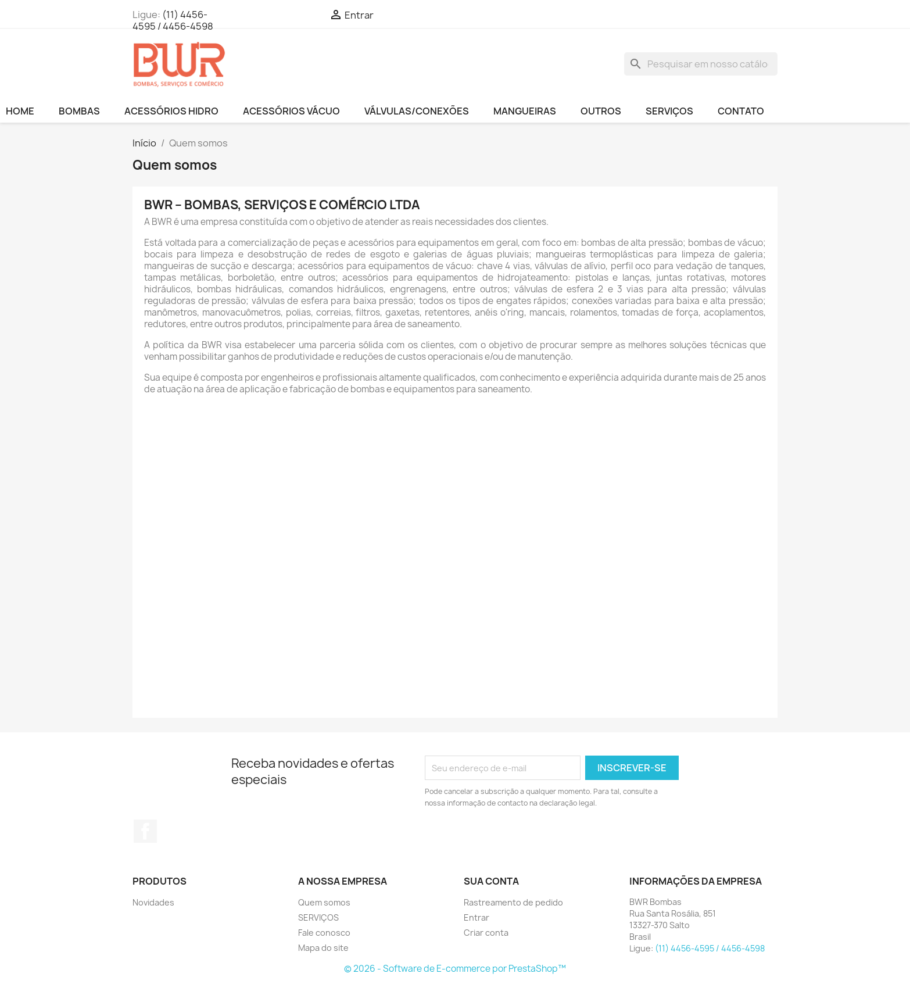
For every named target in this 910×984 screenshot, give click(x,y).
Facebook (145, 831)
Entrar (476, 917)
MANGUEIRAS (524, 111)
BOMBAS (79, 111)
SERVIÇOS (669, 111)
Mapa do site (323, 947)
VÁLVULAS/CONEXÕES (416, 111)
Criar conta (486, 932)
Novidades (153, 902)
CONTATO (741, 111)
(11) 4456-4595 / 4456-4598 (172, 20)
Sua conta (491, 881)
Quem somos (324, 902)
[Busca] (701, 64)
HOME (20, 111)
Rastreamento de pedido (513, 902)
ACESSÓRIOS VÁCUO (291, 111)
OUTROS (601, 111)
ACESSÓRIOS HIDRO (171, 111)
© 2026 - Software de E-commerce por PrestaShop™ (455, 968)
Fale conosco (324, 932)
